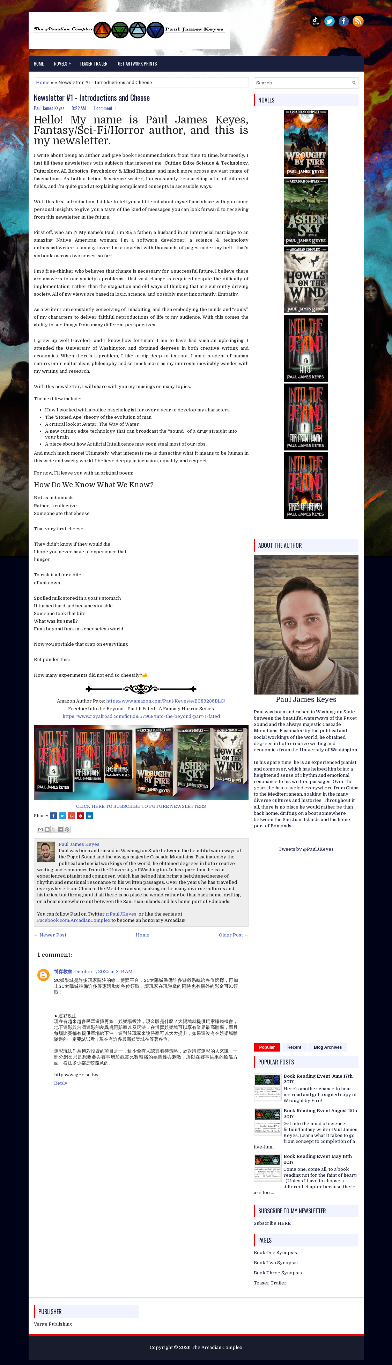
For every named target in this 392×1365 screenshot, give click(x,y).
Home (39, 63)
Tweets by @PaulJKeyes (306, 849)
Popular (267, 1047)
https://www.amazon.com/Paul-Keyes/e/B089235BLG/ (165, 701)
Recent (294, 1047)
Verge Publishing (53, 1324)
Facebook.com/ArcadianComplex (73, 920)
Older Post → (234, 935)
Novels (64, 61)
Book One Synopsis (275, 1252)
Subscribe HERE (272, 1223)
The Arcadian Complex (217, 1347)
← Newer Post (50, 935)
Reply (60, 1083)
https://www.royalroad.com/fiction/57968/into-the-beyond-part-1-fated (141, 716)
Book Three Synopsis (278, 1272)
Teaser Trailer (94, 63)
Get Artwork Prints (137, 63)
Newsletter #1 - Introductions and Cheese (92, 97)
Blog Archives (328, 1047)
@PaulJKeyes (121, 914)
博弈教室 (63, 971)
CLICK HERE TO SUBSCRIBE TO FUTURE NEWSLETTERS (141, 806)
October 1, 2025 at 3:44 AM (103, 971)
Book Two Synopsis (276, 1262)
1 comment (103, 108)
